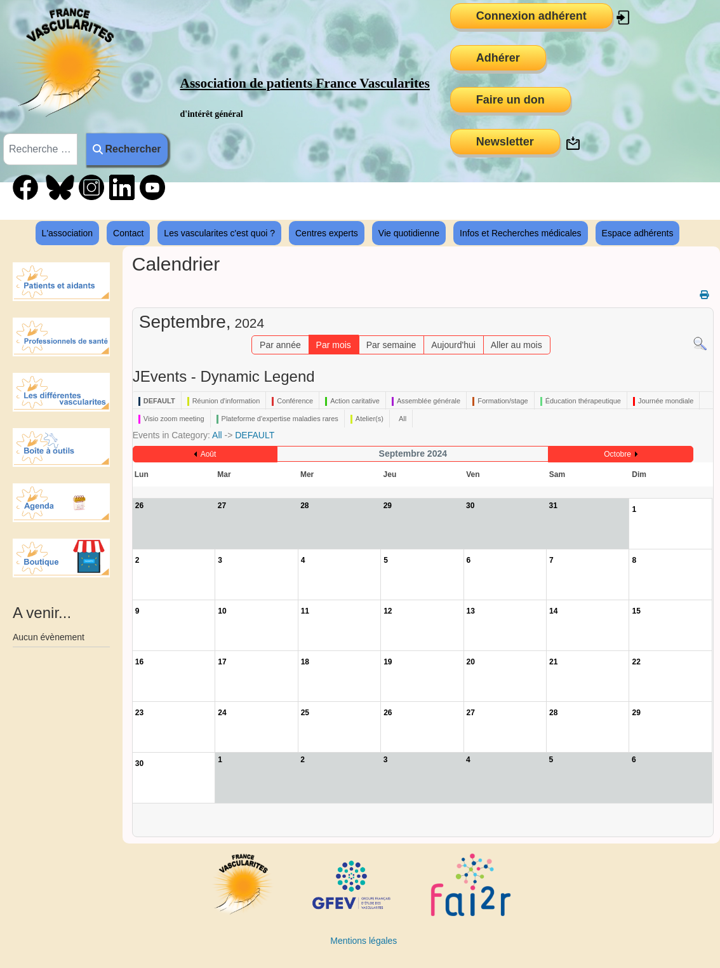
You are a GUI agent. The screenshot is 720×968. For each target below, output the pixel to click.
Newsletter (505, 141)
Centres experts (326, 233)
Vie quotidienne (408, 233)
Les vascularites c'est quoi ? (219, 233)
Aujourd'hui (453, 345)
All (217, 435)
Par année (280, 345)
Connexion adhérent (531, 16)
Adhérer (498, 57)
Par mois (333, 345)
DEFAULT (254, 435)
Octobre (617, 454)
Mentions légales (363, 941)
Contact (128, 233)
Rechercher (127, 149)
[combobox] (40, 149)
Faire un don (510, 99)
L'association (67, 233)
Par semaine (391, 345)
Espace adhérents (638, 233)
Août (209, 454)
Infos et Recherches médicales (520, 233)
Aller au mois (516, 345)
